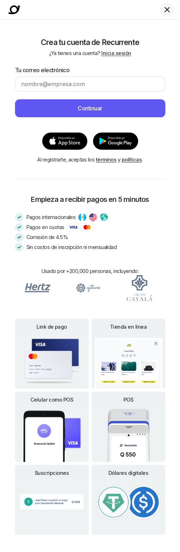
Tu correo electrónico (42, 70)
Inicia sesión (116, 53)
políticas (132, 159)
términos (106, 159)
